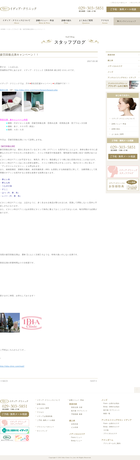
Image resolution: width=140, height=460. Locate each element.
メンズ (110, 72)
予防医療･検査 (76, 414)
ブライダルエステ (110, 433)
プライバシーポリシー (119, 2)
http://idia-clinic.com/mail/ (12, 366)
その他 (106, 430)
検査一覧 (106, 413)
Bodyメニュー (76, 441)
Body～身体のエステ (111, 427)
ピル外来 (74, 427)
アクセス (40, 412)
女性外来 (74, 424)
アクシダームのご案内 (112, 443)
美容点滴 (4, 90)
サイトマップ (135, 2)
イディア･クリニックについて (123, 119)
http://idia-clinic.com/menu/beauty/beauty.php (36, 90)
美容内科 (111, 55)
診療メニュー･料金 (119, 124)
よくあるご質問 (118, 134)
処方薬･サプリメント (79, 411)
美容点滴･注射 (76, 407)
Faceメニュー (76, 437)
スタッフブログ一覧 (14, 29)
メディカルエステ (115, 66)
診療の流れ (116, 129)
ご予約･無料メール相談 (46, 420)
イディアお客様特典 (44, 416)
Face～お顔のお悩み (111, 403)
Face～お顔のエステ (111, 423)
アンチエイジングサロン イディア (122, 78)
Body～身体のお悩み (111, 407)
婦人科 (110, 60)
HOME (3, 29)
